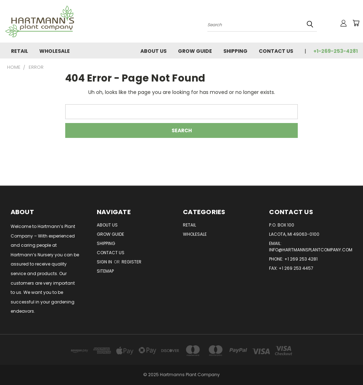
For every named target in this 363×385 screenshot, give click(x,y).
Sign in (105, 262)
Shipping (235, 51)
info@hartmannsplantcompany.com (310, 250)
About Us (153, 51)
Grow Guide (195, 51)
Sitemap (105, 271)
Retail (19, 51)
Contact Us (276, 51)
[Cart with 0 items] (355, 23)
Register (131, 262)
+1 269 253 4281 (301, 259)
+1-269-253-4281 (335, 51)
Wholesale (54, 51)
